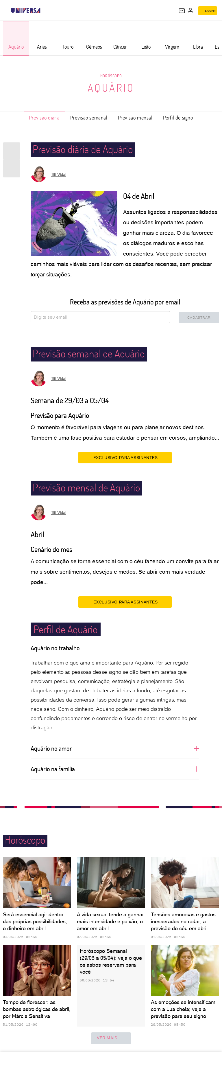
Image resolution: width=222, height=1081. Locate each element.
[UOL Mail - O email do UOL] (181, 10)
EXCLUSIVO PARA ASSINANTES (125, 457)
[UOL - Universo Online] (44, 10)
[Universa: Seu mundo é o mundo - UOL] (25, 10)
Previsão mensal (135, 117)
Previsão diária (44, 117)
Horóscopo (111, 75)
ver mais (111, 1038)
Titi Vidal (58, 174)
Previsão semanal (89, 117)
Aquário (111, 87)
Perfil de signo (178, 117)
